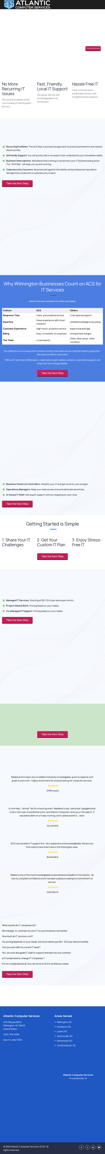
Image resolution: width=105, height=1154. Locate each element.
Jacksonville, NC (65, 1036)
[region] (52, 323)
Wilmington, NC (64, 1022)
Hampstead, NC (64, 1040)
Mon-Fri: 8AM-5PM (12, 1039)
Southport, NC (64, 1026)
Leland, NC (62, 1031)
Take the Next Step (93, 48)
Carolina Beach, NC (66, 1045)
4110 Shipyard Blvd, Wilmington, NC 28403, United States (14, 1025)
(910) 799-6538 (11, 1034)
